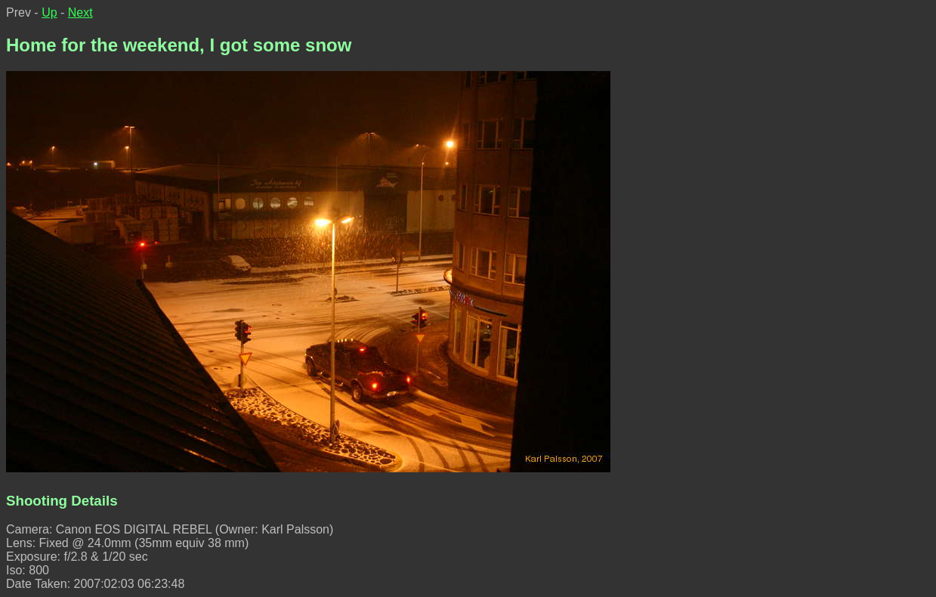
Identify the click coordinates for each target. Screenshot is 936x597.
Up (49, 12)
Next (80, 12)
